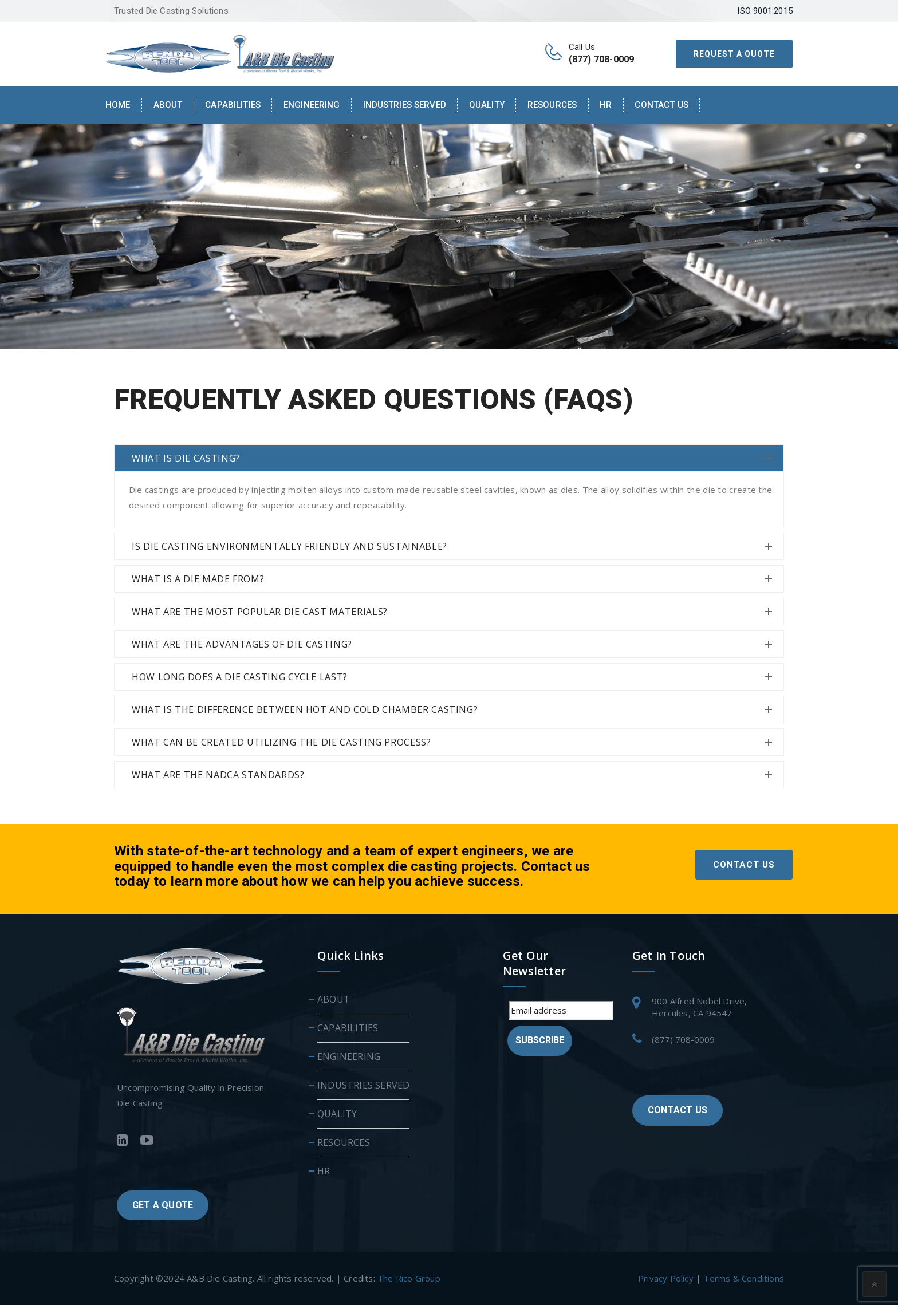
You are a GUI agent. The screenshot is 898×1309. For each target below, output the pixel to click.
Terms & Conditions (743, 1282)
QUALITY (487, 105)
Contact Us (661, 105)
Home (118, 105)
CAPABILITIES (233, 105)
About (168, 105)
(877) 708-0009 (683, 1043)
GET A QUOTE (162, 1209)
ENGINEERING (311, 105)
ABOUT (333, 1003)
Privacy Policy (666, 1282)
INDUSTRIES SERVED (404, 105)
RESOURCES (552, 105)
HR (606, 105)
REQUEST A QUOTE (734, 53)
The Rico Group (408, 1282)
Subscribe (539, 1044)
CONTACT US (744, 869)
